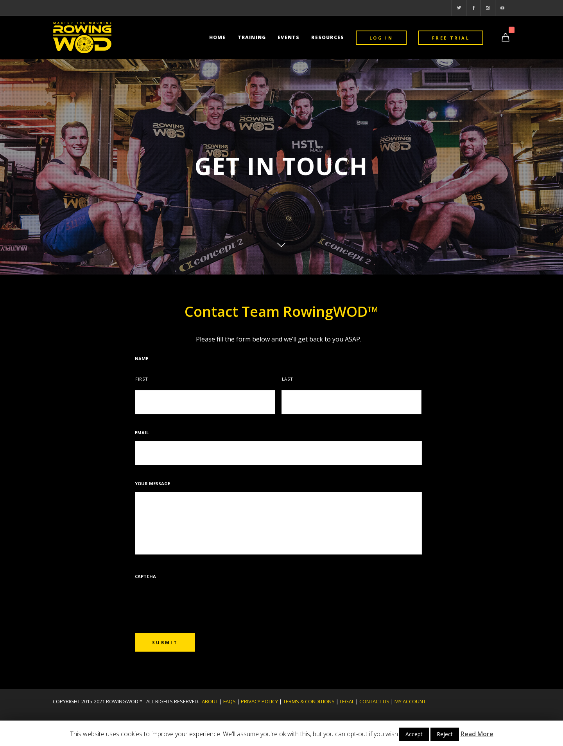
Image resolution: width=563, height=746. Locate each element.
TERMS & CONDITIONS (309, 701)
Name (141, 358)
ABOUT (210, 701)
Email (142, 432)
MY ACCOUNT (410, 701)
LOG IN (381, 38)
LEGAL (347, 701)
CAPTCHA (145, 576)
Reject (445, 734)
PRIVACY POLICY (259, 701)
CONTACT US (374, 701)
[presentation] (194, 600)
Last (287, 379)
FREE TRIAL (451, 38)
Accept (414, 734)
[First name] (205, 402)
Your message (152, 483)
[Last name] (352, 402)
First (141, 379)
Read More (477, 734)
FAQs (229, 701)
